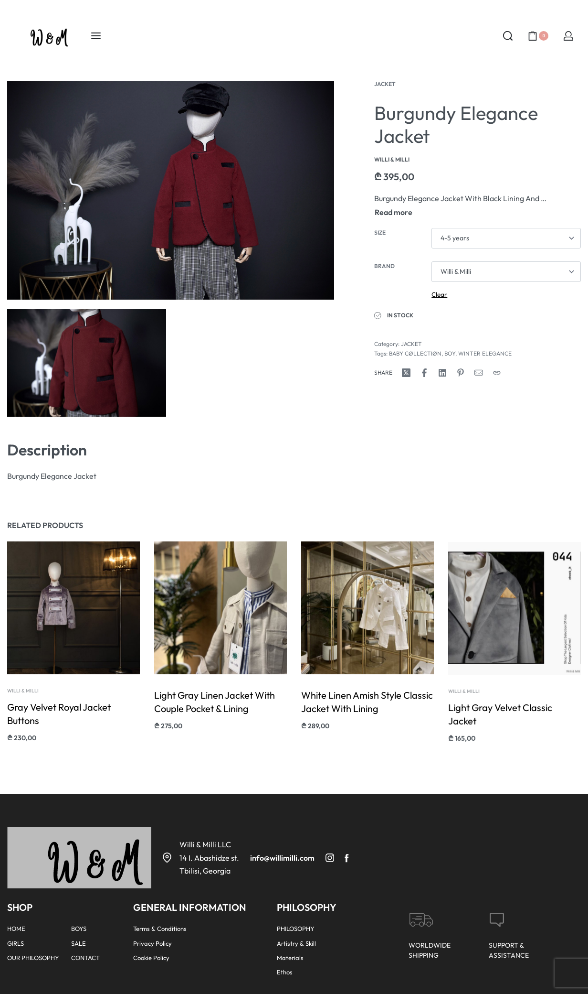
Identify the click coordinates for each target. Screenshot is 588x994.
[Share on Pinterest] (460, 372)
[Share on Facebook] (424, 372)
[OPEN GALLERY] (170, 190)
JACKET (385, 83)
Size (380, 232)
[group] (514, 626)
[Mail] (478, 372)
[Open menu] (96, 36)
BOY (449, 353)
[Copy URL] (497, 372)
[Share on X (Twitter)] (406, 372)
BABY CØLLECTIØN (415, 353)
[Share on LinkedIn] (442, 372)
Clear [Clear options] (439, 294)
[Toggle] (393, 212)
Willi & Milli (23, 693)
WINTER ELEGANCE (485, 353)
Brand (384, 266)
